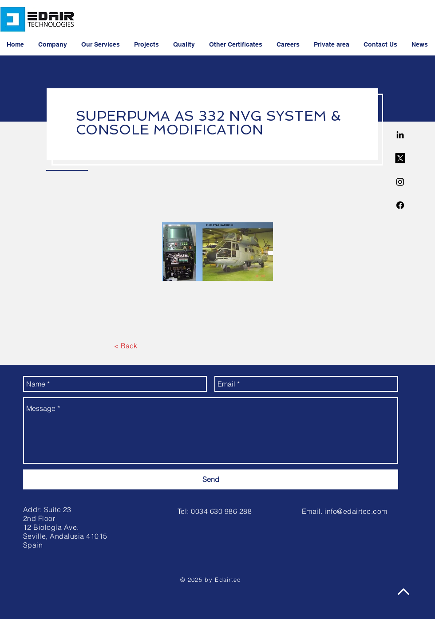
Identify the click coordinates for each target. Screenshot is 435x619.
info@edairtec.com (355, 511)
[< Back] (125, 345)
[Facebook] (400, 205)
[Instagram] (400, 182)
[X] (400, 158)
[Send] (210, 479)
